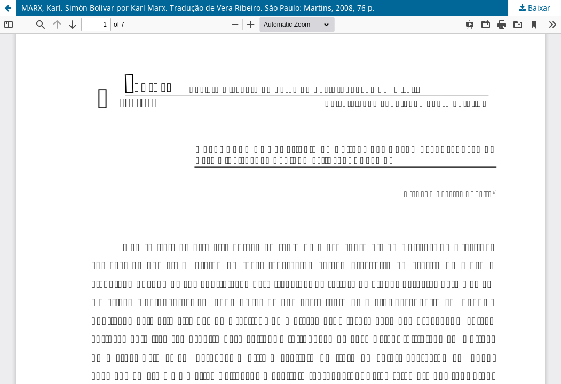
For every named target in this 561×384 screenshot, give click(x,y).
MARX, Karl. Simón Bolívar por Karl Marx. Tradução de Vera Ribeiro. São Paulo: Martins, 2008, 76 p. (198, 8)
